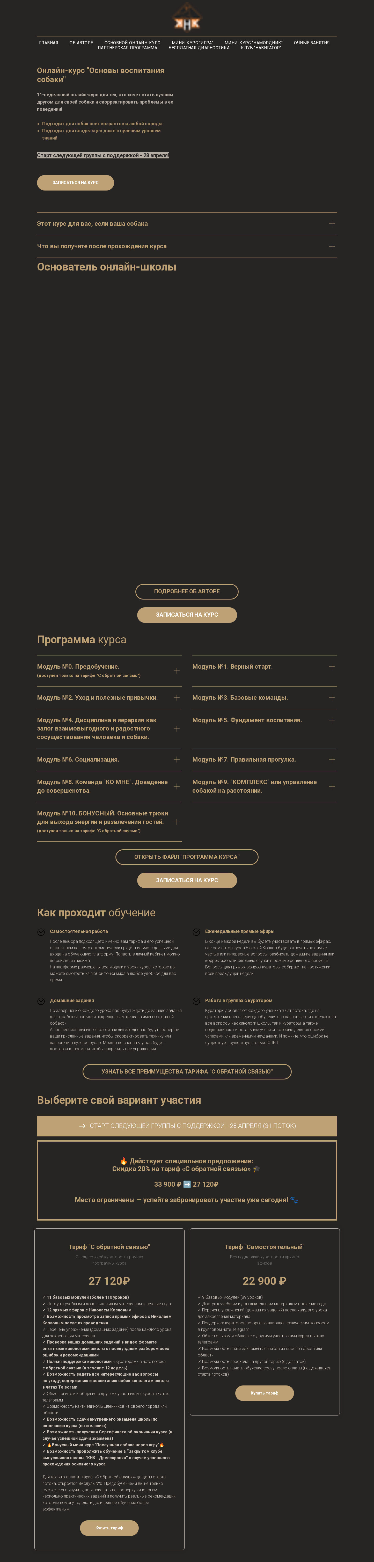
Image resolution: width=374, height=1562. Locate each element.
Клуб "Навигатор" (261, 47)
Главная (48, 42)
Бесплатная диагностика (199, 47)
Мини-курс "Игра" (192, 42)
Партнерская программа (127, 47)
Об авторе (81, 42)
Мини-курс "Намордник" (254, 42)
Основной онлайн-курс (132, 42)
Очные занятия (312, 42)
